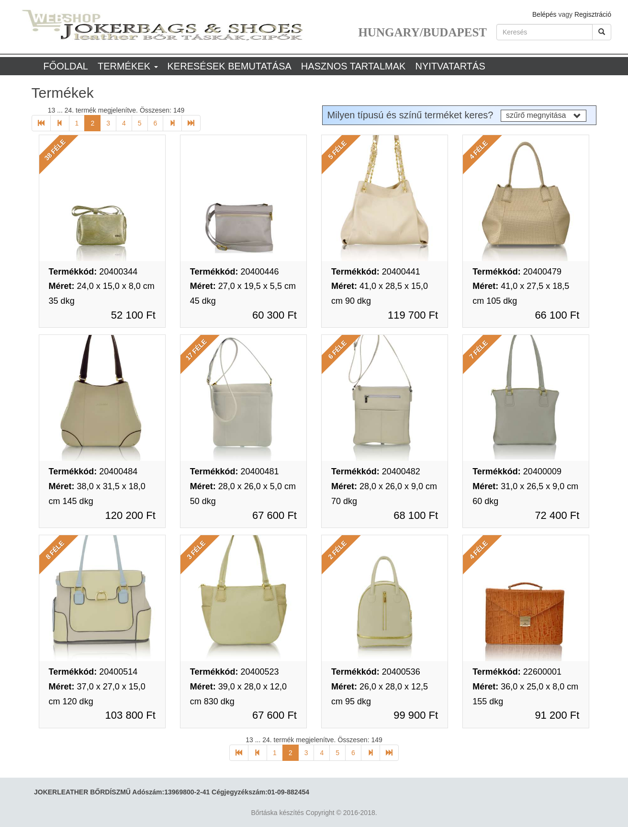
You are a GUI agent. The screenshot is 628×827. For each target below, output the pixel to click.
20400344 (93, 271)
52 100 (133, 315)
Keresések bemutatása (230, 66)
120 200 (130, 515)
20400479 (516, 271)
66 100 (557, 315)
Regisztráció (592, 14)
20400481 (234, 471)
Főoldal (66, 66)
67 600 (274, 515)
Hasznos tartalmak (353, 66)
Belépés (544, 14)
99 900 (415, 715)
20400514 (93, 672)
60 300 (274, 315)
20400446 (234, 271)
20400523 (234, 672)
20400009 (516, 471)
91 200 (557, 715)
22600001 (516, 672)
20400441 (375, 271)
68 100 (415, 515)
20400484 (93, 471)
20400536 (375, 672)
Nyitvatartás (450, 66)
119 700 (413, 315)
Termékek (128, 66)
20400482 (375, 471)
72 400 (557, 515)
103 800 (130, 715)
